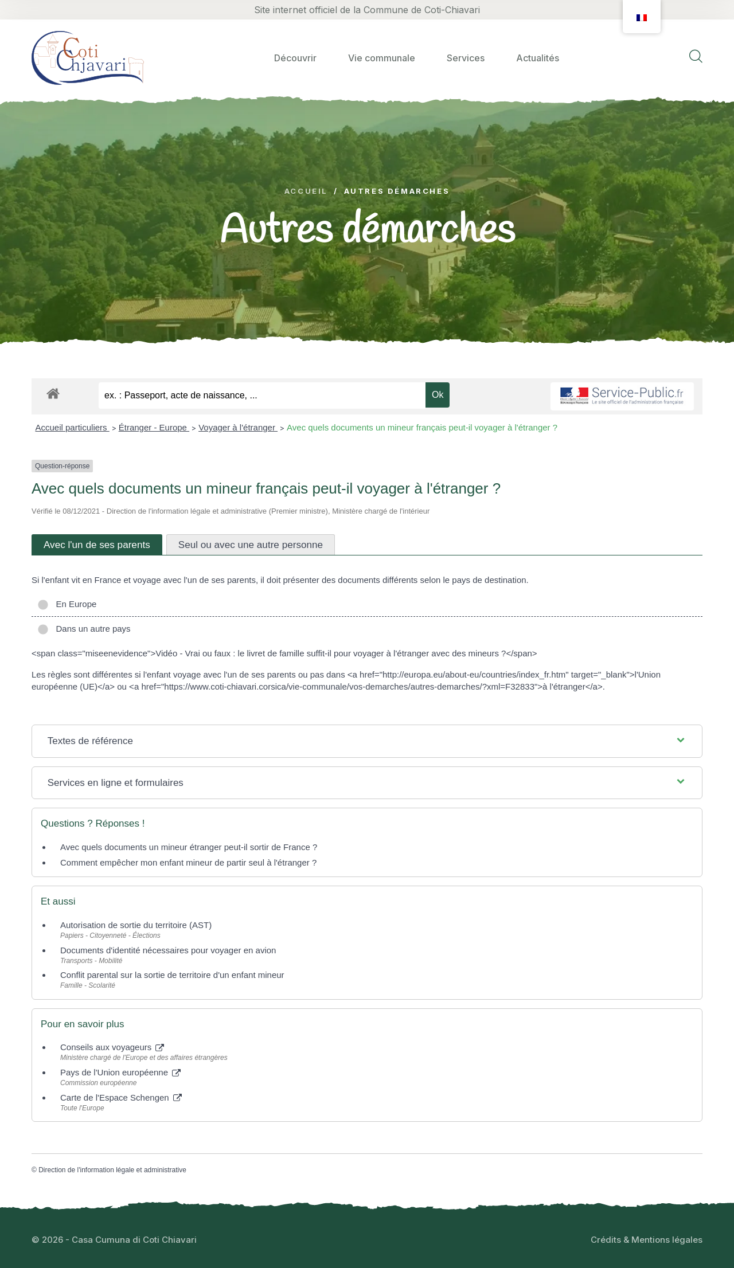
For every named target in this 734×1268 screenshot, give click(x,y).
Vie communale (381, 58)
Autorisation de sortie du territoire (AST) (136, 925)
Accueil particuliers (73, 427)
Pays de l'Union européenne (120, 1072)
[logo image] (88, 57)
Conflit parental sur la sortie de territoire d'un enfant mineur (172, 975)
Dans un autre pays (84, 628)
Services (466, 58)
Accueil (306, 191)
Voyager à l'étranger (238, 427)
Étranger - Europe (154, 427)
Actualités (537, 58)
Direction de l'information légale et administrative (112, 1170)
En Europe (66, 604)
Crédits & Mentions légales (646, 1239)
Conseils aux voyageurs (112, 1047)
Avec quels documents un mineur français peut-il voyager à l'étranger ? (422, 427)
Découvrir (295, 58)
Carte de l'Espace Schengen (121, 1097)
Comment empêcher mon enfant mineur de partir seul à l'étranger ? (188, 862)
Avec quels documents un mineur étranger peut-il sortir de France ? (188, 847)
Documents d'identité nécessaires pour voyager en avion (168, 950)
